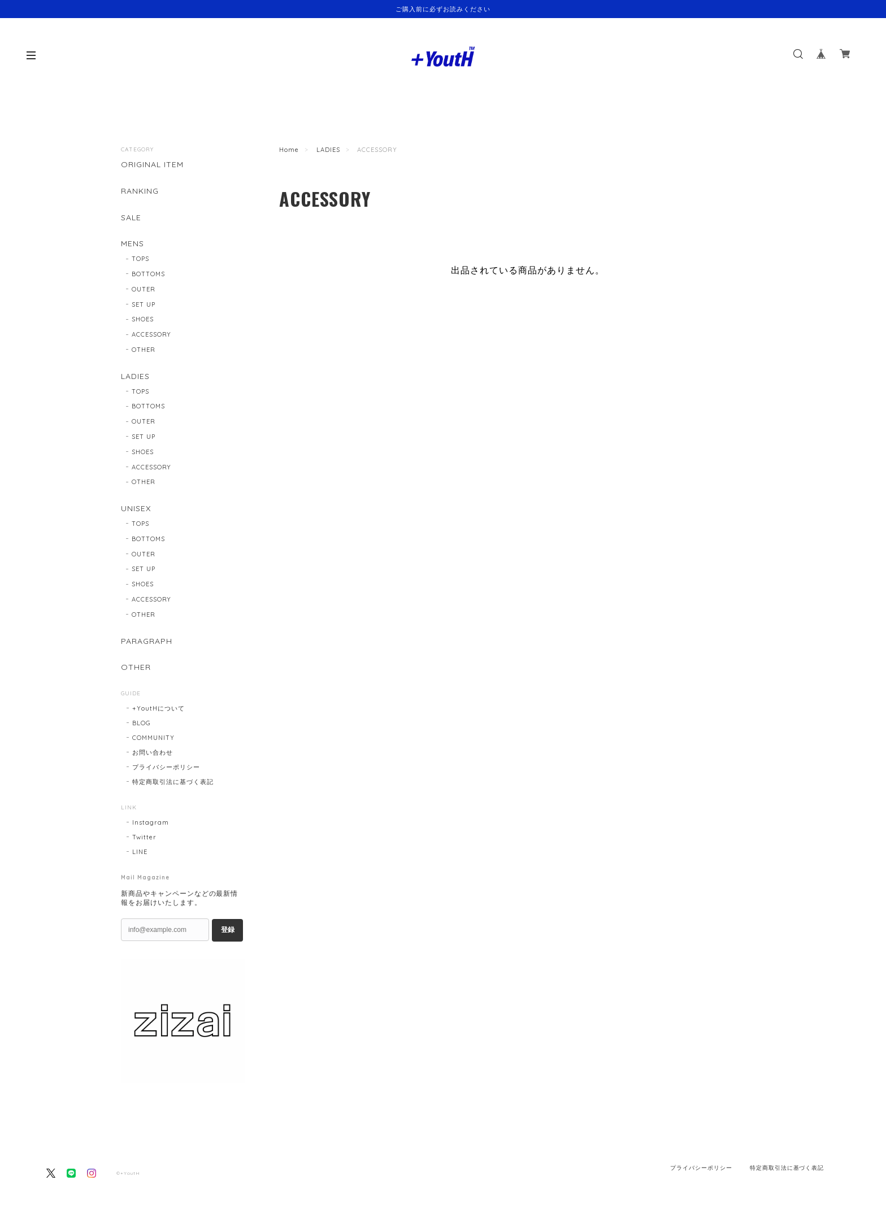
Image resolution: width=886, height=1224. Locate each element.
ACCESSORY (152, 334)
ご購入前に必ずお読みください (443, 9)
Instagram (150, 822)
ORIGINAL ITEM (152, 164)
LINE (139, 852)
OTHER (143, 350)
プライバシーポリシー (166, 767)
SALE (131, 218)
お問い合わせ (152, 752)
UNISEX (136, 508)
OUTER (143, 289)
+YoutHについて (158, 708)
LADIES (328, 150)
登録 (227, 930)
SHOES (143, 319)
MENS (132, 244)
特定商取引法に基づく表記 (173, 782)
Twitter (144, 837)
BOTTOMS (148, 274)
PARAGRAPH (146, 641)
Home (289, 150)
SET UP (143, 304)
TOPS (140, 259)
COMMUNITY (153, 738)
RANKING (140, 191)
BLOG (141, 723)
